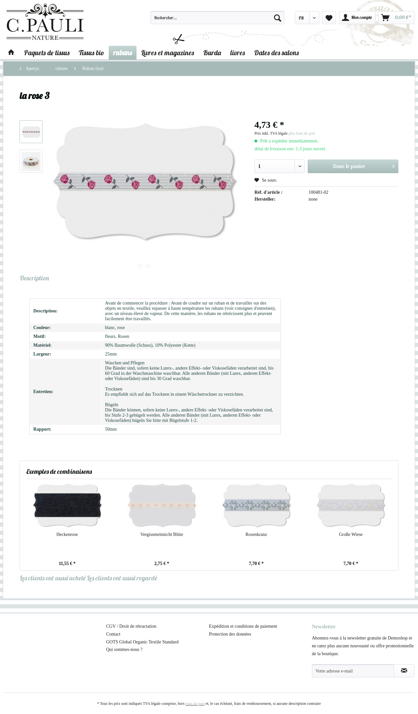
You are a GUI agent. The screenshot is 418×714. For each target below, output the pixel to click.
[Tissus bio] (91, 52)
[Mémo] (329, 17)
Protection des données (230, 634)
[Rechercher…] (217, 17)
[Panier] (396, 17)
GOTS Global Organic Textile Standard (142, 641)
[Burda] (212, 52)
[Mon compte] (357, 17)
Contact (113, 634)
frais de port (194, 703)
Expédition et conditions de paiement (243, 626)
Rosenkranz (256, 534)
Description (34, 278)
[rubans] (123, 52)
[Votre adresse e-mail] (353, 670)
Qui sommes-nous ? (124, 649)
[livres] (237, 52)
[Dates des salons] (276, 52)
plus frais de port (302, 133)
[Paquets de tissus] (46, 52)
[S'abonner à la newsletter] (404, 670)
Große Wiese (351, 534)
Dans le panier (363, 165)
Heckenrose (67, 534)
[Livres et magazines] (168, 52)
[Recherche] (277, 17)
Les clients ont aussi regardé (122, 578)
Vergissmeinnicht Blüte (161, 534)
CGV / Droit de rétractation (131, 626)
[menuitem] (217, 20)
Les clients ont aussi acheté (53, 578)
